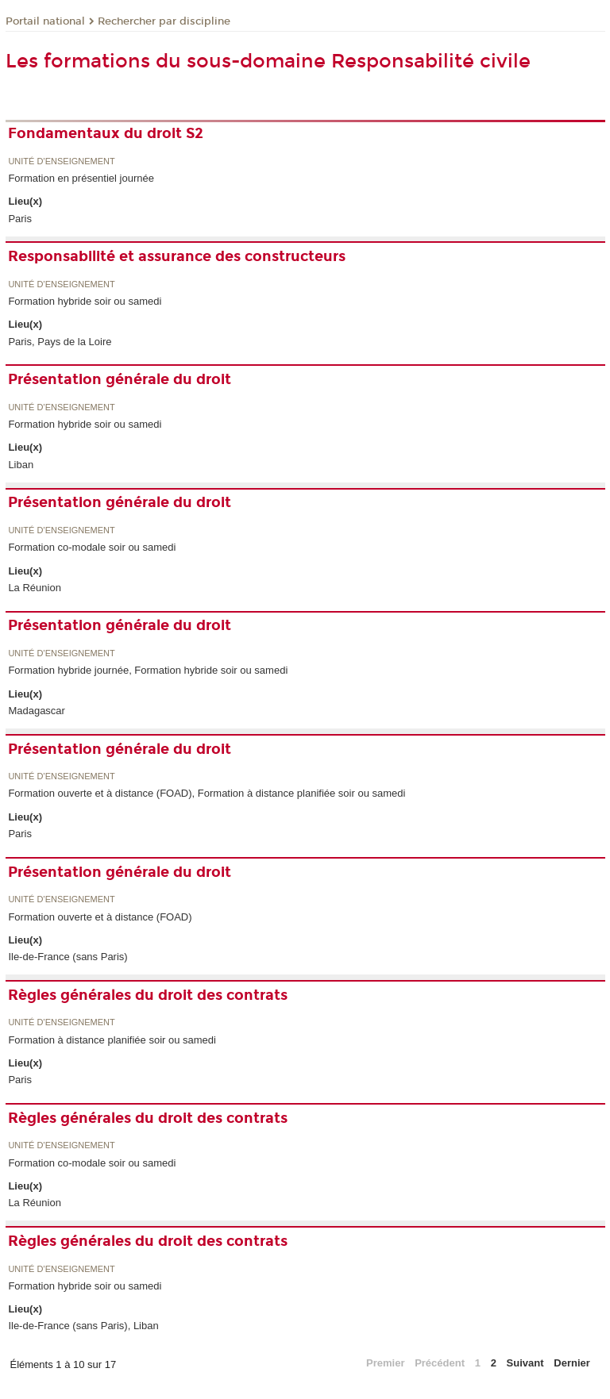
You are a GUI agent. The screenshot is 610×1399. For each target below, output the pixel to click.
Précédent (440, 1363)
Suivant (525, 1363)
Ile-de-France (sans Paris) (67, 957)
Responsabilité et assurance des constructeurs (177, 256)
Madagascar (36, 711)
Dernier (572, 1363)
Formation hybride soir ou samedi (84, 301)
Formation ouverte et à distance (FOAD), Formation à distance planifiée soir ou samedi (206, 793)
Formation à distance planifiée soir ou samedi (112, 1040)
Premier (385, 1363)
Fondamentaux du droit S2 (105, 133)
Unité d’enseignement (61, 161)
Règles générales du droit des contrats (148, 995)
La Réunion (34, 588)
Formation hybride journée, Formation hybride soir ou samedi (148, 670)
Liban (20, 465)
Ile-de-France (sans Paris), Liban (83, 1326)
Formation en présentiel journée (81, 178)
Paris (20, 219)
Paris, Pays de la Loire (59, 342)
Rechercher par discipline (164, 21)
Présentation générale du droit (119, 379)
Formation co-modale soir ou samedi (92, 547)
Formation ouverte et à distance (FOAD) (99, 917)
